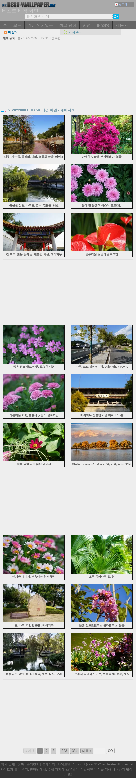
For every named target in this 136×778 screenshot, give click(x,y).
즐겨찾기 (33, 764)
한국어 (121, 4)
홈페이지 (48, 764)
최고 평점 (68, 25)
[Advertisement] (68, 71)
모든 (17, 25)
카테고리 (72, 32)
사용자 (122, 25)
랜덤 (87, 25)
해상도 (10, 32)
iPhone (103, 25)
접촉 (21, 764)
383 (64, 751)
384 (74, 751)
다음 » (86, 751)
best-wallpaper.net (120, 764)
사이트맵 (64, 764)
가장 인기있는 (40, 25)
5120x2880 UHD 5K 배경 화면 (42, 38)
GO (110, 751)
